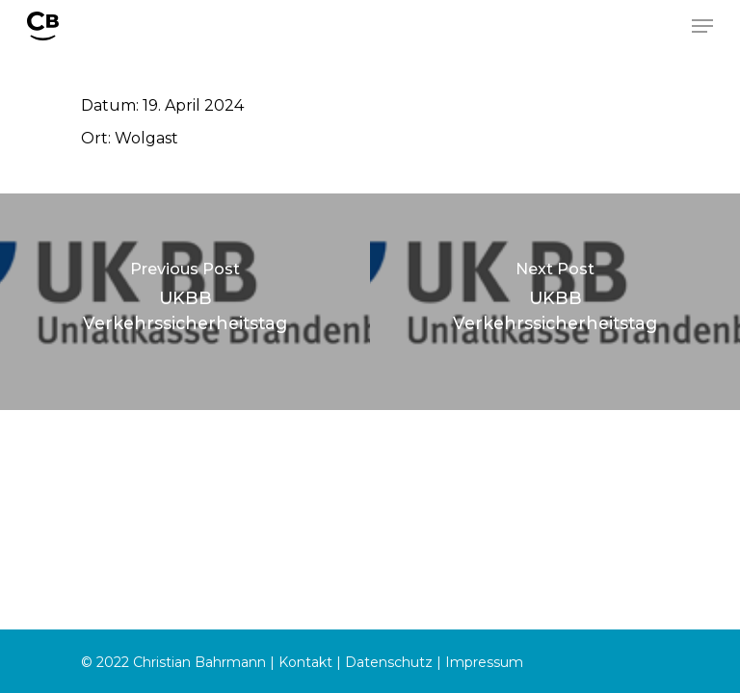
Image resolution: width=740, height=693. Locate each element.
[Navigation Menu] (702, 26)
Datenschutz (389, 662)
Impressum (484, 662)
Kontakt (305, 662)
